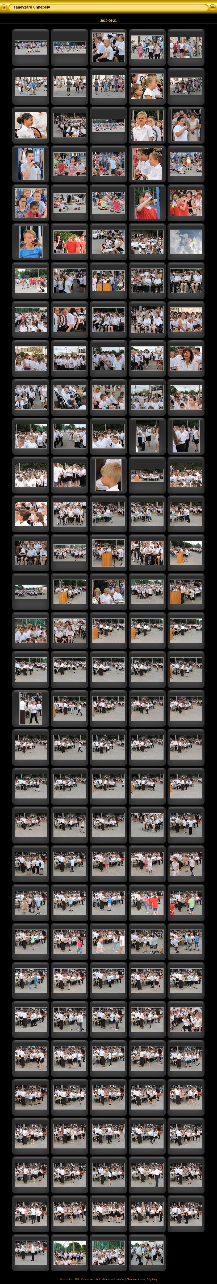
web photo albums (100, 1279)
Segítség (152, 1279)
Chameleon (133, 1279)
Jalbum (120, 1279)
